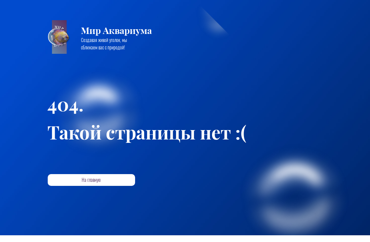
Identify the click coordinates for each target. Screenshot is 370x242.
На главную (91, 180)
